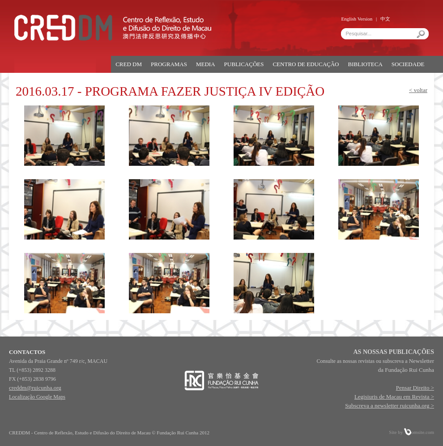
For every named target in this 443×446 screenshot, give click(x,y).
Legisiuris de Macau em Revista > (394, 396)
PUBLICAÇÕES (244, 64)
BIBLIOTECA (365, 64)
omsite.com (419, 432)
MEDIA (205, 64)
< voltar (418, 90)
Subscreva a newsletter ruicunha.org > (389, 405)
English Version (356, 18)
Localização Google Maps (37, 397)
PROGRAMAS (169, 64)
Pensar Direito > (415, 387)
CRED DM (128, 64)
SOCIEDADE (408, 64)
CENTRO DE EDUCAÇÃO (306, 64)
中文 (385, 18)
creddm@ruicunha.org (35, 387)
